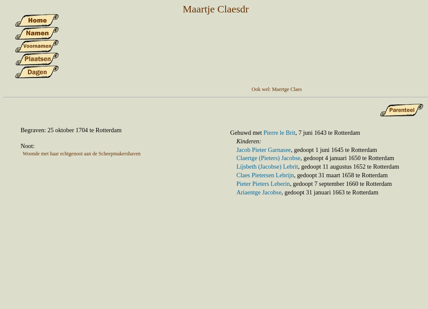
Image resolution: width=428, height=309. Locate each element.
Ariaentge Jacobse (258, 192)
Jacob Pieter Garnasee (263, 149)
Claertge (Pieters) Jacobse (268, 157)
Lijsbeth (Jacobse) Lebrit (267, 166)
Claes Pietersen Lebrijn (265, 175)
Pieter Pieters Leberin (263, 183)
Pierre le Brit (279, 132)
